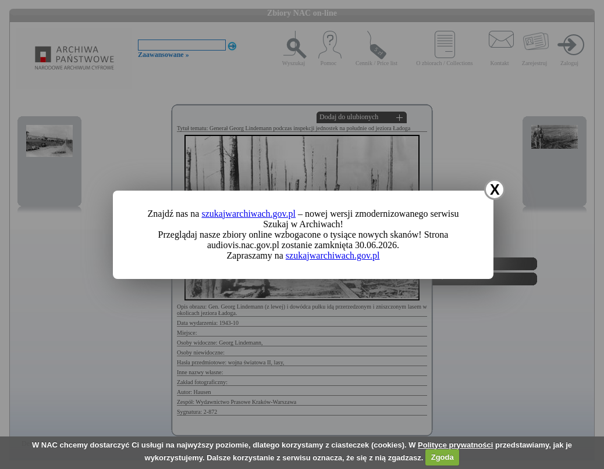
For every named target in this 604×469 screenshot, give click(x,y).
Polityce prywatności (455, 445)
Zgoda (442, 457)
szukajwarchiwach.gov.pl (248, 214)
